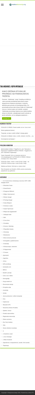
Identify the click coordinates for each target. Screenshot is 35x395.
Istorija (4, 293)
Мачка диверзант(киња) (7, 130)
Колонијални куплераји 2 (8, 139)
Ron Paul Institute (8, 322)
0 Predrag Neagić (7, 200)
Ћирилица (6, 345)
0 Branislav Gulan (8, 185)
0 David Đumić (7, 188)
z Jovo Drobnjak (7, 336)
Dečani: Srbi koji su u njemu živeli (16, 166)
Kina (4, 299)
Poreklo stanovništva (8, 313)
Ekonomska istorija (8, 284)
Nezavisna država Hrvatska (10, 307)
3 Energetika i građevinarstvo (11, 240)
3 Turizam (5, 252)
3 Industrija (6, 243)
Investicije (5, 290)
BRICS (5, 270)
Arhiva (4, 261)
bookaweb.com (7, 267)
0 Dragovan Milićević (8, 191)
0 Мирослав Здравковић (10, 211)
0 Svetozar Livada (8, 206)
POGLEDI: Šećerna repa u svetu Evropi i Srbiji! (14, 163)
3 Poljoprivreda (7, 249)
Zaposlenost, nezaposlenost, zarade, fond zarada (16, 342)
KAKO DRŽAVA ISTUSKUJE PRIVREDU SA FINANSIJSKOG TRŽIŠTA (15, 93)
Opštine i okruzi (7, 310)
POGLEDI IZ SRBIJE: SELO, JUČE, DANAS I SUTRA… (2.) (17, 136)
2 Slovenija (6, 232)
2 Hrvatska (6, 223)
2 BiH (4, 217)
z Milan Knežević (7, 339)
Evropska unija (7, 287)
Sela (4, 325)
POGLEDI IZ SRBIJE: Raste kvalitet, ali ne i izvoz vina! (16, 127)
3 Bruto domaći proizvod (9, 238)
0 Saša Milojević (7, 203)
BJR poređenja (7, 264)
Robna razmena (7, 319)
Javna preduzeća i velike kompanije (12, 296)
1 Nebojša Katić (7, 214)
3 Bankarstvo (6, 235)
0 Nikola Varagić (7, 197)
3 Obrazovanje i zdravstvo (10, 246)
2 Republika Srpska (8, 229)
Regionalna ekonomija (9, 316)
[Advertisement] (17, 26)
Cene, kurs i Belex (8, 275)
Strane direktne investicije (10, 328)
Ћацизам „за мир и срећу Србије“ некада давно (14, 133)
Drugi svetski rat (7, 281)
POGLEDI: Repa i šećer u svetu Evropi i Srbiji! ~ (14, 161)
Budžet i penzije (7, 272)
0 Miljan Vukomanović (9, 194)
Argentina (5, 258)
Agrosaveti (6, 255)
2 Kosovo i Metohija (8, 226)
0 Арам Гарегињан (8, 208)
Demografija (6, 278)
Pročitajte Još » (6, 118)
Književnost (6, 302)
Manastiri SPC (7, 304)
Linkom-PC (31, 392)
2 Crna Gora (6, 220)
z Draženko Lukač (8, 334)
